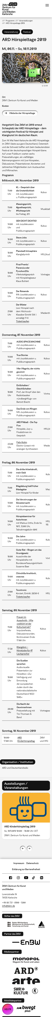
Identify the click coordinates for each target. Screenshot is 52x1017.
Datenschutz (32, 863)
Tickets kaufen (23, 596)
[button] (26, 68)
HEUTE (7, 1009)
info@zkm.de (8, 906)
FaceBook (10, 878)
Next (29, 848)
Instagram (18, 878)
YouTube (26, 878)
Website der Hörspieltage (22, 113)
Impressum (18, 863)
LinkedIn (41, 878)
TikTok (34, 878)
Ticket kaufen (22, 321)
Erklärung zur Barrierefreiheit (26, 869)
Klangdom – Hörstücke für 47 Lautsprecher (25, 650)
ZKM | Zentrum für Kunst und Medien (20, 100)
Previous (23, 848)
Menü (47, 5)
